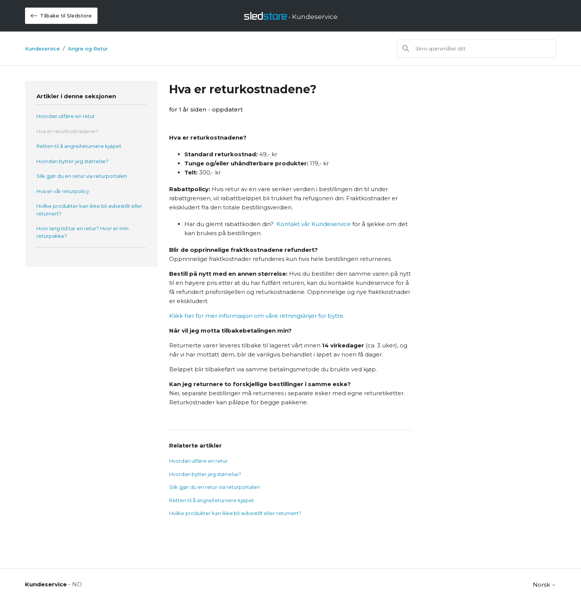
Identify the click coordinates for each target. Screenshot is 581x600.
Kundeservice (42, 49)
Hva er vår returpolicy (62, 191)
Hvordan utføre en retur (65, 116)
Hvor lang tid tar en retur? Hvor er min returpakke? (82, 232)
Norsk (544, 584)
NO (77, 584)
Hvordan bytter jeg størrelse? (72, 161)
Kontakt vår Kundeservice (313, 224)
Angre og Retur (88, 49)
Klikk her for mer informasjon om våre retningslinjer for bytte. (256, 315)
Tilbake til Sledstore (61, 16)
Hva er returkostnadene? (67, 131)
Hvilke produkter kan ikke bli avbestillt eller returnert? (89, 210)
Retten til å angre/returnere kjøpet (78, 146)
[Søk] (476, 48)
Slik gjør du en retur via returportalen (81, 176)
